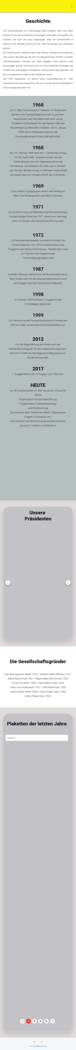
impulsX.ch (41, 1046)
